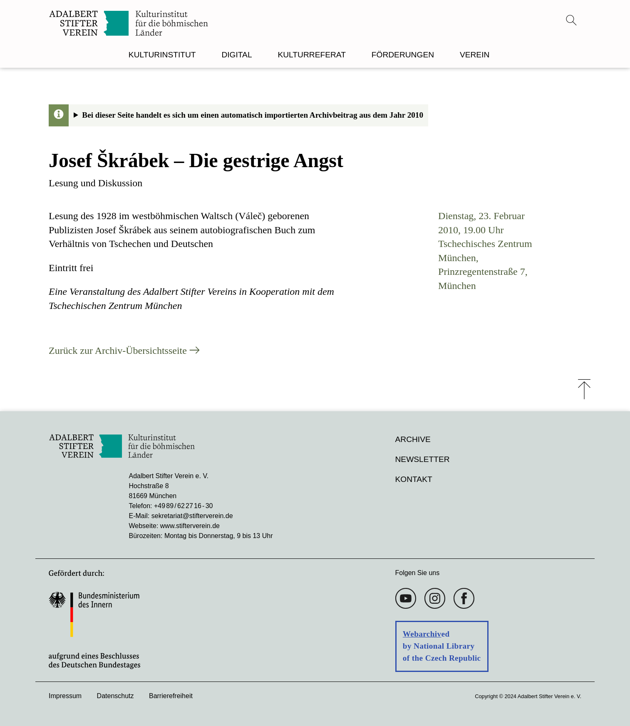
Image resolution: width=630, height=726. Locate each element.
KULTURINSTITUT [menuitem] (162, 54)
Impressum (65, 695)
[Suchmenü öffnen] (571, 20)
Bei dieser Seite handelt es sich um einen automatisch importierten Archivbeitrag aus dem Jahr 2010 (252, 115)
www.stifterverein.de (190, 525)
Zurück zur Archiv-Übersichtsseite (118, 350)
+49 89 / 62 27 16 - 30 (183, 505)
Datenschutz (115, 695)
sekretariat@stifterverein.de (192, 515)
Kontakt (413, 479)
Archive (413, 439)
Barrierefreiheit (171, 695)
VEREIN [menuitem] (474, 54)
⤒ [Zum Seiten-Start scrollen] (584, 389)
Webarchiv (422, 634)
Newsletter (422, 459)
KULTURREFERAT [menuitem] (311, 54)
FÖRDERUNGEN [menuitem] (403, 54)
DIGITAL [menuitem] (236, 54)
